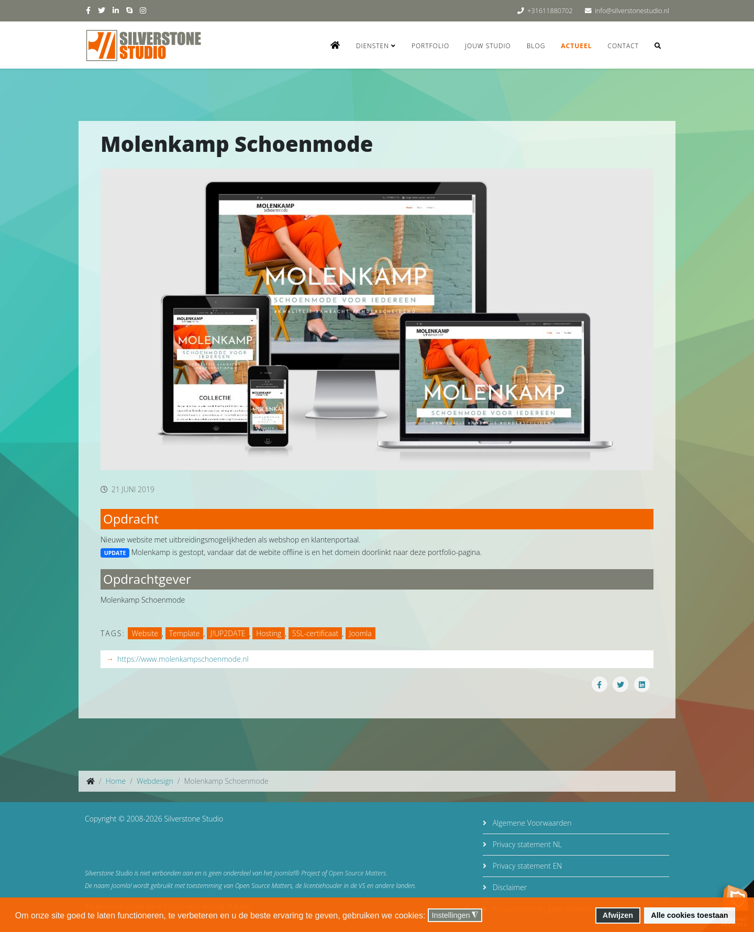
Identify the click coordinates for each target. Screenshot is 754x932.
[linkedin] (116, 10)
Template (184, 633)
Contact (623, 45)
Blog (536, 45)
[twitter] (101, 10)
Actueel (576, 45)
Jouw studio (488, 45)
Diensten (372, 45)
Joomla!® (287, 873)
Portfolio (430, 45)
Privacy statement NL (526, 844)
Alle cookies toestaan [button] (689, 915)
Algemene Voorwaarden (531, 823)
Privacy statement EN (526, 866)
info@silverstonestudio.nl (632, 10)
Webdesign (155, 781)
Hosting (268, 633)
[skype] (129, 10)
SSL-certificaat (315, 633)
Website (144, 633)
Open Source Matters (357, 873)
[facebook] (88, 10)
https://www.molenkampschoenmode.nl (183, 659)
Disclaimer (509, 887)
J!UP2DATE (227, 633)
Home (116, 781)
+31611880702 (549, 10)
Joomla (360, 633)
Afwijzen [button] (618, 915)
